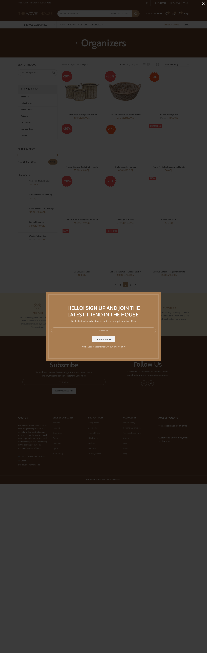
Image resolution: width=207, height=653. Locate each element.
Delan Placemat (36, 222)
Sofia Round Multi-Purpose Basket (125, 271)
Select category (119, 14)
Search (136, 13)
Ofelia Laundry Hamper (125, 167)
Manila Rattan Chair (38, 236)
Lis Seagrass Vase (82, 271)
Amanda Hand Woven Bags (41, 208)
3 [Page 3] (130, 285)
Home (64, 64)
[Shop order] (176, 65)
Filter (52, 162)
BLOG (186, 25)
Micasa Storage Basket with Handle (82, 167)
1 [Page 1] (120, 285)
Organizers (74, 64)
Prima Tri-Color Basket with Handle (169, 167)
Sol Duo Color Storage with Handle (169, 271)
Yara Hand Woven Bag (39, 180)
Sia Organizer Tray (125, 219)
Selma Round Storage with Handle (82, 219)
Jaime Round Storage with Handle (82, 114)
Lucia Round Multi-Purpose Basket (125, 114)
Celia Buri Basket (169, 219)
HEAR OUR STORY (171, 25)
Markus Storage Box (169, 114)
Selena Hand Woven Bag (40, 194)
